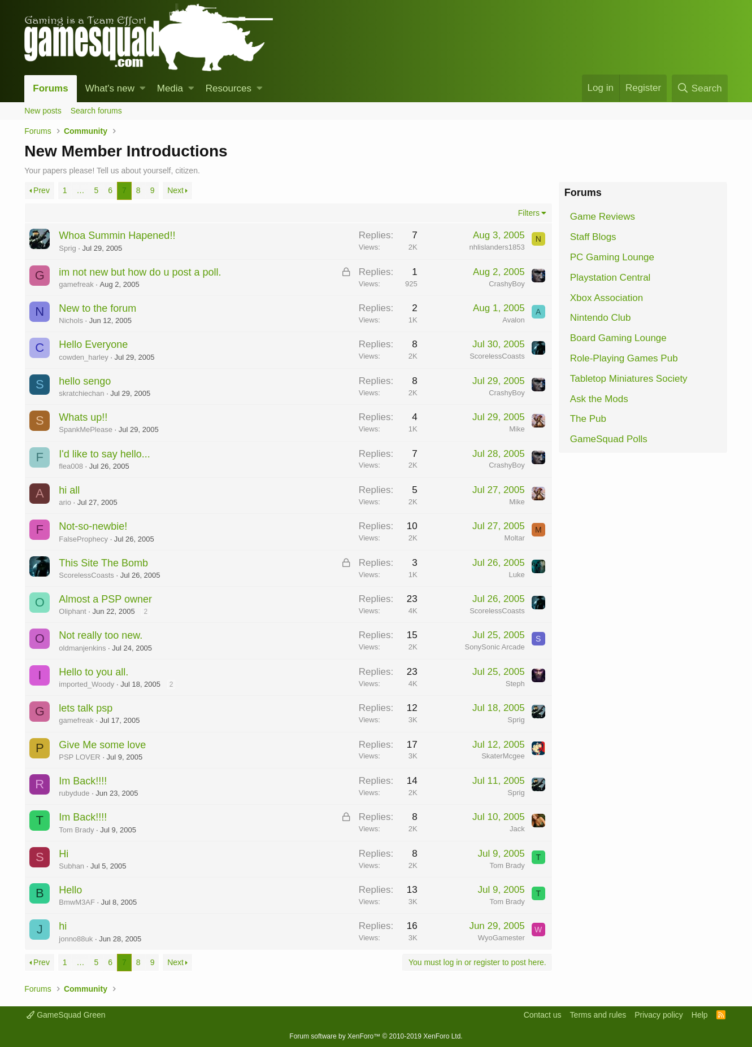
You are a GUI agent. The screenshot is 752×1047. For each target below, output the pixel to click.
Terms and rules (598, 1014)
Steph (515, 683)
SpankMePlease (85, 429)
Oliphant (72, 611)
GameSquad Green (66, 1014)
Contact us (543, 1014)
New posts (42, 110)
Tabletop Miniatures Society (629, 378)
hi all (69, 490)
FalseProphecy (83, 539)
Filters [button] (529, 212)
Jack (517, 828)
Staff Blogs (593, 237)
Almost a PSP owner (105, 599)
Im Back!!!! (83, 781)
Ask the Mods (599, 399)
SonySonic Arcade (494, 647)
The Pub (588, 418)
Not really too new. (100, 635)
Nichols (71, 320)
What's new (109, 88)
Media (170, 88)
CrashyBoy (507, 284)
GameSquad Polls (608, 439)
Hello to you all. (93, 672)
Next (175, 190)
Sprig (67, 248)
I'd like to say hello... (104, 454)
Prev (41, 190)
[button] (143, 88)
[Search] (700, 88)
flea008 (71, 466)
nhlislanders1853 (496, 247)
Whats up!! (83, 417)
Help (700, 1014)
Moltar (515, 538)
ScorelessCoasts (497, 356)
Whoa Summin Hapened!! (117, 235)
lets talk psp (85, 708)
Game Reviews (602, 216)
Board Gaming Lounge (618, 338)
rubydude (74, 793)
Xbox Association (606, 298)
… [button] (80, 190)
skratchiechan (81, 393)
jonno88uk (76, 939)
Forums (50, 88)
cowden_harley (83, 357)
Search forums (96, 110)
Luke (517, 574)
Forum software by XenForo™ (375, 1036)
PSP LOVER (79, 757)
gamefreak (76, 284)
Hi (63, 854)
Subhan (71, 866)
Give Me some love (102, 745)
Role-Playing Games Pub (624, 358)
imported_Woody (86, 684)
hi (63, 926)
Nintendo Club (600, 317)
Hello (70, 890)
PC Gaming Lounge (612, 257)
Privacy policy (658, 1014)
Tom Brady (76, 830)
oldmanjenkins (82, 648)
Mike (516, 429)
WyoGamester (501, 937)
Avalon (513, 320)
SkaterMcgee (503, 756)
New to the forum (97, 308)
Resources (228, 88)
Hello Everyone (93, 344)
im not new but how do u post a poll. (140, 272)
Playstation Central (610, 277)
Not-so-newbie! (93, 526)
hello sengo (85, 381)
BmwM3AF (77, 902)
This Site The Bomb (103, 563)
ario (65, 502)
